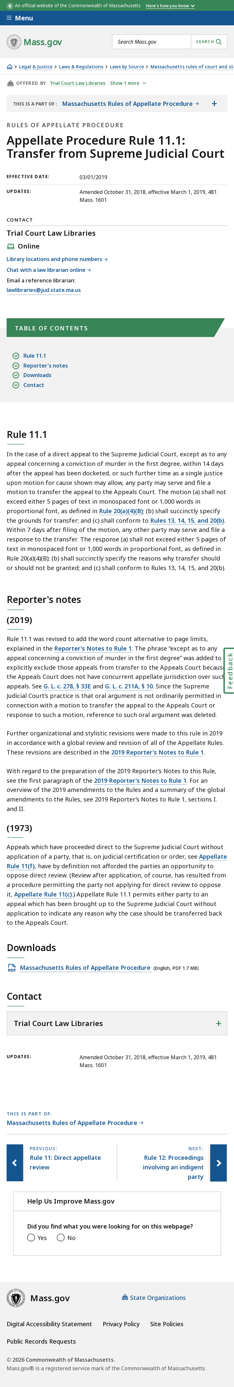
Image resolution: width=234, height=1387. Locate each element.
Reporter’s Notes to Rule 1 (93, 648)
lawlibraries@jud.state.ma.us (44, 290)
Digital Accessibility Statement (49, 1324)
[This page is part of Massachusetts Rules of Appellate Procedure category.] (75, 1123)
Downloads (37, 375)
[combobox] (169, 41)
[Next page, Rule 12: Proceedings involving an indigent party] (218, 1162)
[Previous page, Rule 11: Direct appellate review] (15, 1162)
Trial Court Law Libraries (77, 83)
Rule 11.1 (34, 356)
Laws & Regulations (81, 67)
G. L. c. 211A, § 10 (129, 686)
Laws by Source (127, 67)
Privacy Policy (121, 1324)
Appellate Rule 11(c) (43, 894)
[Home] (10, 66)
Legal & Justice (35, 67)
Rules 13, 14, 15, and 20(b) (187, 520)
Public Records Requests (41, 1341)
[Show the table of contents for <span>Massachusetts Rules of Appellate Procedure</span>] (214, 103)
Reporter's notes (45, 366)
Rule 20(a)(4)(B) (121, 511)
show (125, 83)
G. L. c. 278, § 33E (67, 686)
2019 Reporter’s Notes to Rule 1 (157, 752)
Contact (33, 385)
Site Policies (167, 1324)
